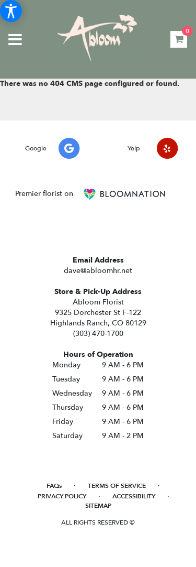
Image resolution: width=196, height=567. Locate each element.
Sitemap (98, 505)
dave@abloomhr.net (98, 271)
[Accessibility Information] (11, 11)
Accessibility (133, 496)
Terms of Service (117, 486)
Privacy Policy (62, 496)
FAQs (54, 486)
